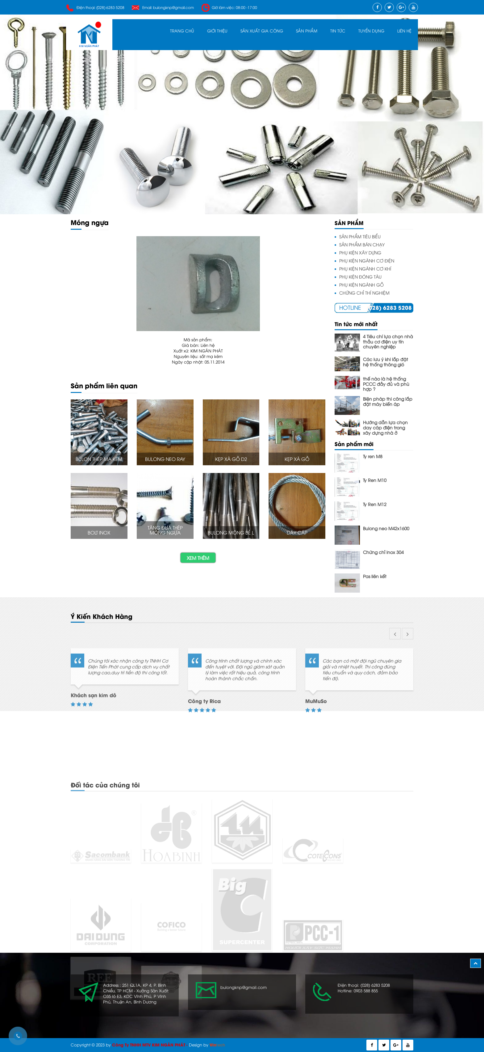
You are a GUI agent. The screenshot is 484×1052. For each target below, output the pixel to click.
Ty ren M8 (372, 456)
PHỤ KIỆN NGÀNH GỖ (361, 284)
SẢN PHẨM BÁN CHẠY (362, 244)
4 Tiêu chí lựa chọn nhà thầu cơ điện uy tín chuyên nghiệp (388, 341)
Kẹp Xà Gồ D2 (231, 459)
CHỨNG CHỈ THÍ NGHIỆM (364, 293)
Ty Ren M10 (374, 480)
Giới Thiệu (217, 30)
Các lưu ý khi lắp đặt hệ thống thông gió (385, 361)
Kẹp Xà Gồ (297, 459)
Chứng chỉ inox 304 (383, 552)
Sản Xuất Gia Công (261, 30)
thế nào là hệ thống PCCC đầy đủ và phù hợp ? (386, 384)
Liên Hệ (404, 30)
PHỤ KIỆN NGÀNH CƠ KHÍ (365, 268)
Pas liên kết (374, 576)
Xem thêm (198, 558)
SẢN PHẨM (306, 30)
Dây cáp (297, 532)
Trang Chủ (182, 30)
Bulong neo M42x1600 (386, 528)
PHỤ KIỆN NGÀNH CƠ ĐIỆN (366, 260)
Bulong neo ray (165, 459)
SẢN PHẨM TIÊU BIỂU (360, 236)
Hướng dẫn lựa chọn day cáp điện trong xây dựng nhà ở (385, 427)
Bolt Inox (99, 532)
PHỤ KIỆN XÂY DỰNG (360, 252)
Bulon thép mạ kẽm (99, 459)
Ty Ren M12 (374, 504)
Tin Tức (337, 30)
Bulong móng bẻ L (231, 532)
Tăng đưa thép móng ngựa (165, 530)
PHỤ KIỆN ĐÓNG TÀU (360, 276)
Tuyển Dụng (371, 30)
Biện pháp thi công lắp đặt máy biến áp (387, 401)
